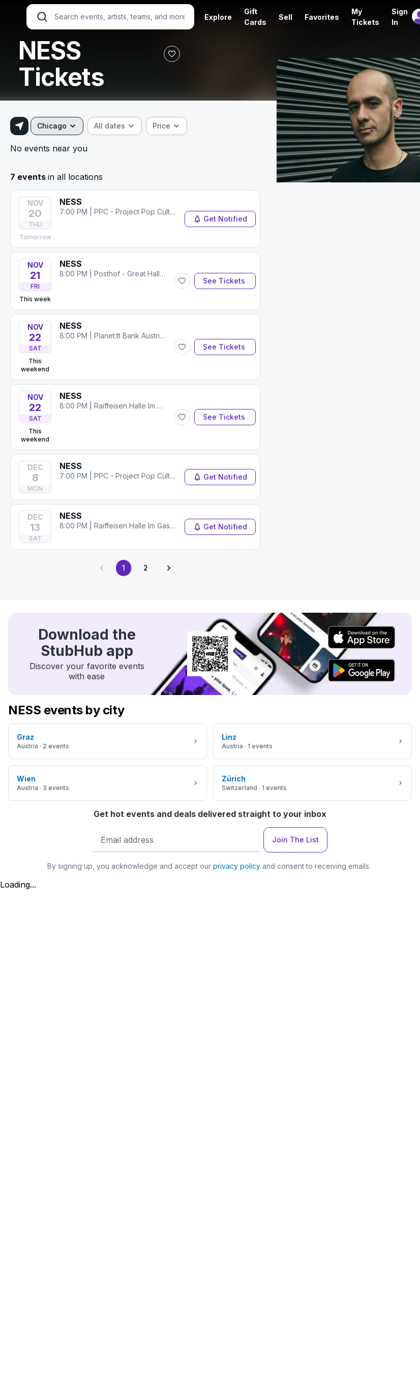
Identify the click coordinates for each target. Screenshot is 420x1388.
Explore (218, 17)
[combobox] (57, 126)
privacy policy (236, 866)
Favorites (322, 17)
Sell (285, 17)
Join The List (295, 839)
